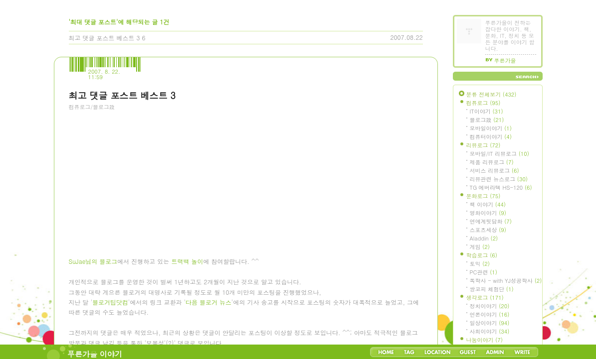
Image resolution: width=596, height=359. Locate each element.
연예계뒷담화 (491, 221)
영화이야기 (488, 213)
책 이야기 (488, 204)
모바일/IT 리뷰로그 (499, 153)
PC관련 (483, 272)
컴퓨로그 (483, 103)
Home (386, 352)
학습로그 (481, 255)
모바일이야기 (491, 128)
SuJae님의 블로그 (93, 263)
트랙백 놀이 (187, 263)
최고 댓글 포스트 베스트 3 (104, 37)
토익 (480, 263)
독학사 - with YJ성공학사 (506, 280)
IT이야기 (486, 111)
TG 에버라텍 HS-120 (501, 187)
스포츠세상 (488, 230)
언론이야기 (490, 314)
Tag (409, 352)
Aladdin (484, 238)
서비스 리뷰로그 (494, 170)
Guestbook (467, 352)
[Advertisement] (143, 172)
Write (522, 352)
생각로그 (485, 297)
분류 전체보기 (491, 94)
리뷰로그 (483, 145)
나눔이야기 (484, 340)
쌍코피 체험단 (492, 289)
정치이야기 (490, 306)
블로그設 (487, 119)
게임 (480, 246)
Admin (495, 352)
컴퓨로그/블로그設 (92, 107)
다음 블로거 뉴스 (208, 304)
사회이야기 (490, 331)
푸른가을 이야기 (94, 354)
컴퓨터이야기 (491, 136)
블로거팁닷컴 (110, 304)
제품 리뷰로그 (492, 162)
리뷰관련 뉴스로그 (499, 179)
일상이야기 (490, 323)
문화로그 (483, 196)
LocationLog (437, 352)
